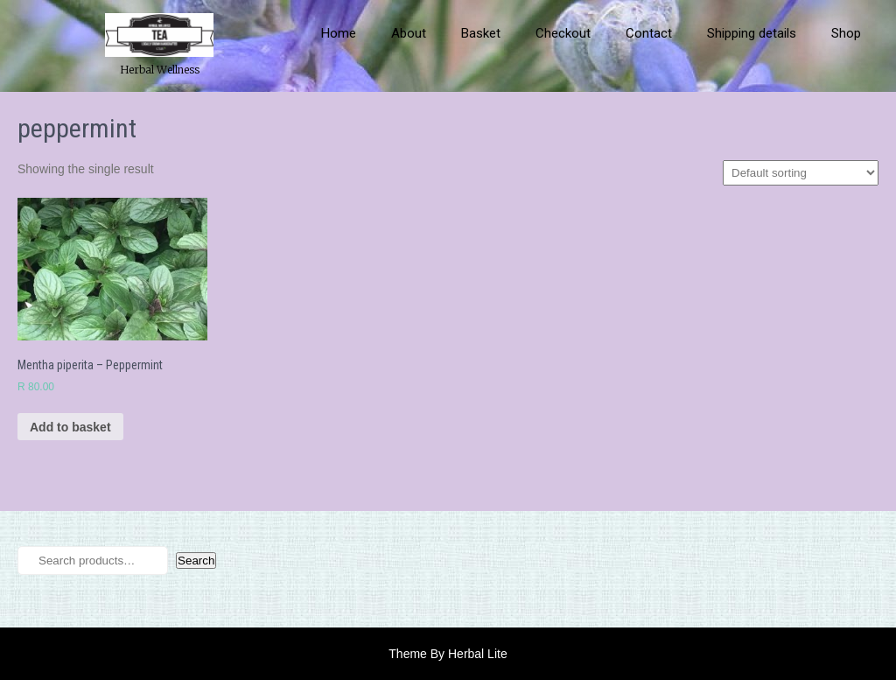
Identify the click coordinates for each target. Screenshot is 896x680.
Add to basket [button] (70, 427)
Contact (649, 33)
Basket (480, 33)
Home (338, 33)
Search (196, 560)
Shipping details (751, 33)
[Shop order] (800, 173)
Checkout (563, 33)
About (408, 33)
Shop (846, 33)
